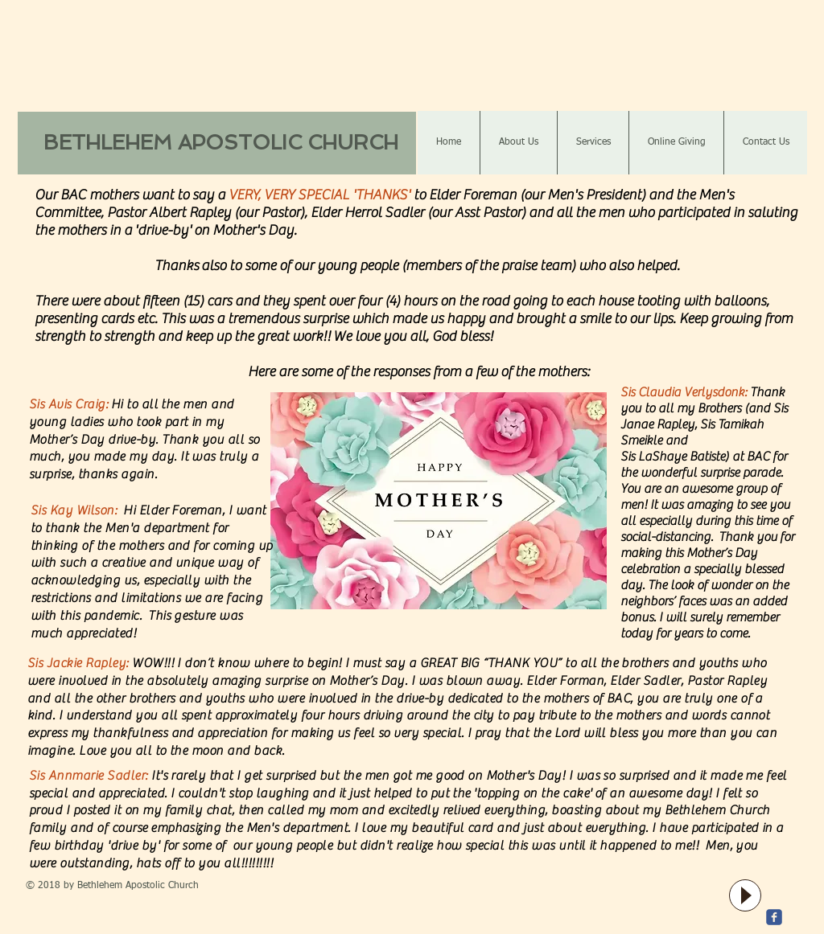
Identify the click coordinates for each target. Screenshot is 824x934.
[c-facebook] (774, 917)
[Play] (745, 895)
